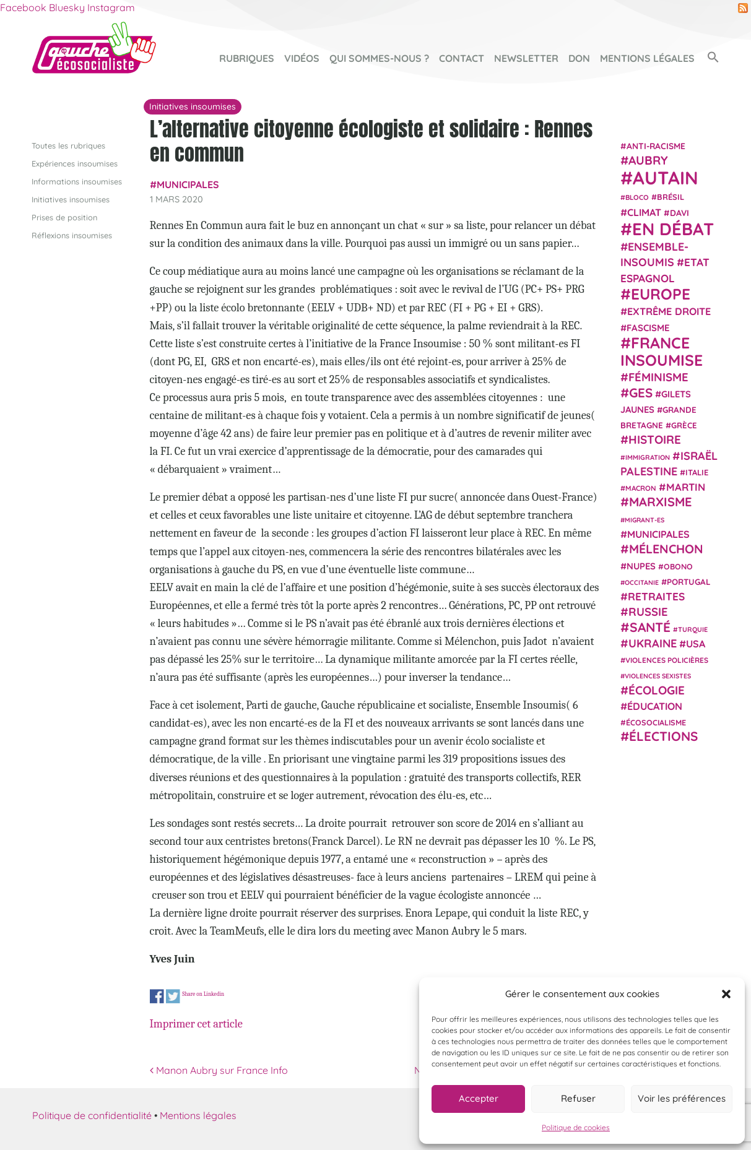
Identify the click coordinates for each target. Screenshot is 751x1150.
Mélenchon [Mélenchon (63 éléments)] (666, 548)
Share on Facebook (157, 997)
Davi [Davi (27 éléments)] (679, 212)
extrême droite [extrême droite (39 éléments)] (669, 311)
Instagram (111, 7)
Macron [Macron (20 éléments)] (640, 488)
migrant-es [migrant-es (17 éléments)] (644, 519)
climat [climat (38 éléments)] (644, 211)
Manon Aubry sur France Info (219, 1070)
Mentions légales (647, 58)
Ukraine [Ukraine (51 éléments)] (652, 643)
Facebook (23, 7)
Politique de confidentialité (92, 1115)
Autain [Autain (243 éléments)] (665, 177)
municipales (188, 184)
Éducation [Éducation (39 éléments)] (654, 706)
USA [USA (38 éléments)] (695, 644)
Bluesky (67, 7)
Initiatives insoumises (71, 199)
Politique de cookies (576, 1127)
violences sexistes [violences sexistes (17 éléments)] (658, 676)
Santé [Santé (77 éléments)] (650, 626)
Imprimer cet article (196, 1024)
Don (579, 58)
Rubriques (246, 58)
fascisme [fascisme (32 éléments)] (648, 327)
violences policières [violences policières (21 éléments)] (666, 660)
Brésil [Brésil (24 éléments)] (670, 197)
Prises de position (64, 217)
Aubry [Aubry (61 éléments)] (648, 160)
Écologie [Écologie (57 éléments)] (656, 689)
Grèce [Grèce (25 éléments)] (684, 425)
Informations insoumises (77, 181)
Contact (461, 58)
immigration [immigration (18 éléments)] (647, 456)
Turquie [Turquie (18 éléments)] (693, 629)
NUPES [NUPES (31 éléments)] (641, 565)
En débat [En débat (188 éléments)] (673, 229)
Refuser (578, 1098)
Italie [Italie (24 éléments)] (696, 472)
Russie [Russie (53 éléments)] (648, 612)
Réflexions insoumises (72, 235)
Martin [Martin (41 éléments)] (685, 486)
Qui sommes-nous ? (379, 58)
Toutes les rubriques (68, 145)
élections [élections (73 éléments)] (663, 736)
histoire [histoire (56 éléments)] (654, 439)
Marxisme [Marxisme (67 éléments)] (660, 501)
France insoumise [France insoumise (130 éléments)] (661, 350)
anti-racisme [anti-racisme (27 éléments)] (656, 145)
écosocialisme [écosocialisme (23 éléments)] (656, 722)
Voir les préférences (682, 1098)
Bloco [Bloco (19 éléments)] (637, 197)
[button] (726, 994)
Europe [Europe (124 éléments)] (660, 293)
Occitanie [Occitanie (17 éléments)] (642, 581)
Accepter (478, 1098)
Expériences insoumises (75, 163)
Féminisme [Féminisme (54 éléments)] (658, 377)
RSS (743, 8)
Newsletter (526, 58)
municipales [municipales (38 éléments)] (658, 534)
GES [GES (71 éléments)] (641, 392)
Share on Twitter (173, 997)
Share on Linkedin (203, 993)
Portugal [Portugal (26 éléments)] (689, 581)
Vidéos (301, 58)
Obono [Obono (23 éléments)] (678, 566)
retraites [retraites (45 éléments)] (656, 596)
